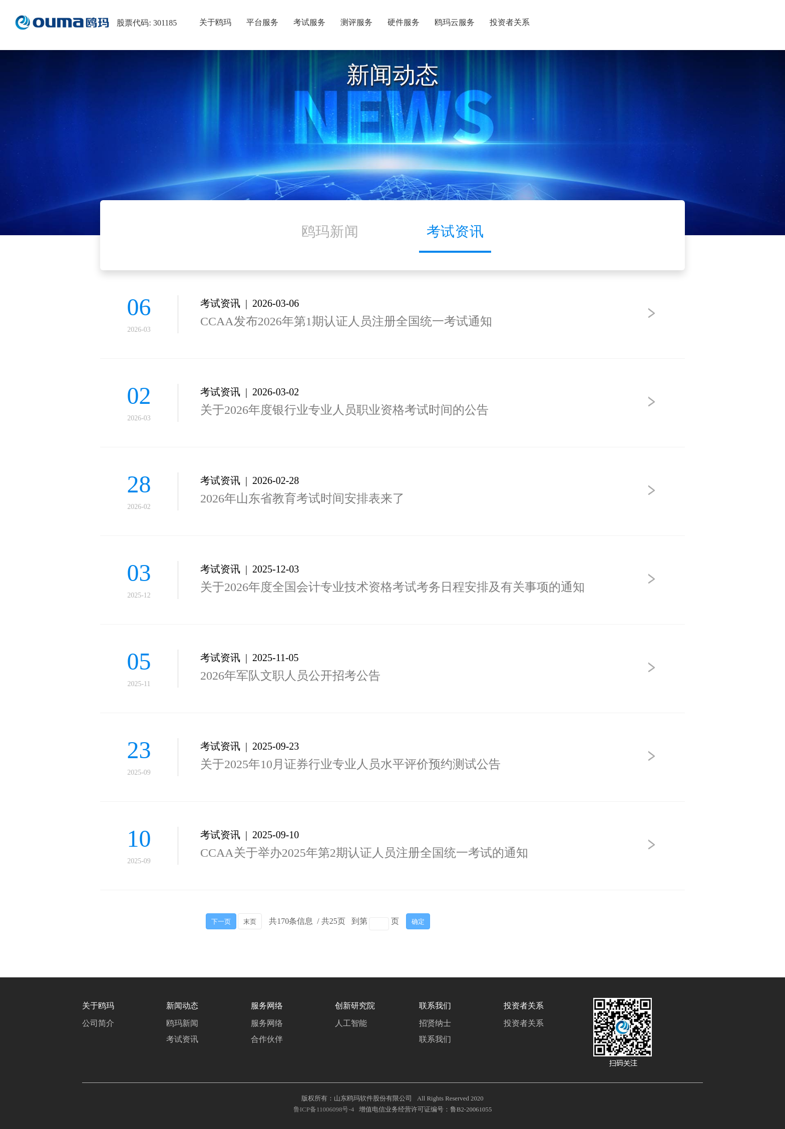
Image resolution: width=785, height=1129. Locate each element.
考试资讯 (182, 1039)
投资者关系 (524, 1023)
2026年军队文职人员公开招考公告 (290, 676)
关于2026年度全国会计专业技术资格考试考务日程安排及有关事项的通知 (392, 587)
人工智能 (351, 1023)
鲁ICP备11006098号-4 (323, 1109)
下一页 (221, 921)
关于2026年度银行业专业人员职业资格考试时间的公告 (344, 410)
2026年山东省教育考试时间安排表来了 (302, 498)
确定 (418, 921)
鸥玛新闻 (182, 1023)
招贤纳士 (435, 1023)
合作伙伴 (267, 1039)
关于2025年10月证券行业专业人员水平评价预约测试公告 (350, 764)
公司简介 (98, 1023)
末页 (249, 921)
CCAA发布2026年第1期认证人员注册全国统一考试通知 (346, 321)
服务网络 (267, 1023)
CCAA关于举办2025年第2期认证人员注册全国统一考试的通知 (364, 853)
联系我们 (435, 1039)
